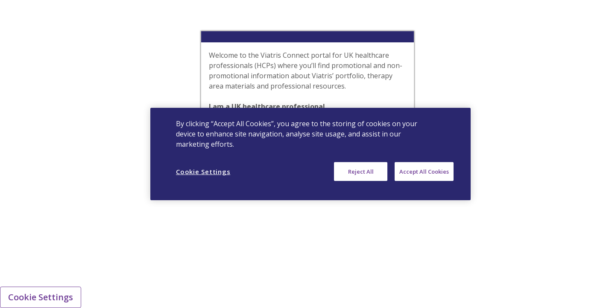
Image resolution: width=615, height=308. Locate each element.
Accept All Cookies (424, 171)
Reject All (361, 171)
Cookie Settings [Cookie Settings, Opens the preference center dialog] (203, 171)
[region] (310, 154)
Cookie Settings (40, 297)
